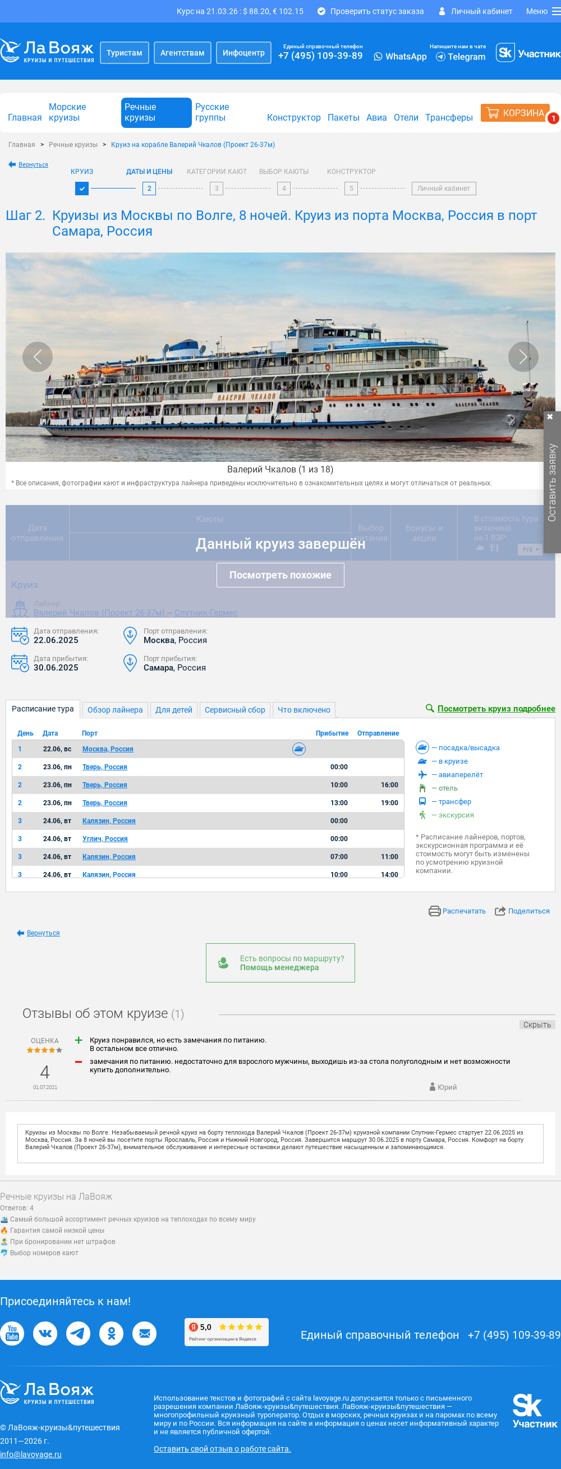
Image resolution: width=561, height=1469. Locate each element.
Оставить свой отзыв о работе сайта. (222, 1448)
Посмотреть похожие (280, 575)
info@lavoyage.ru (31, 1454)
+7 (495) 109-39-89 (320, 55)
